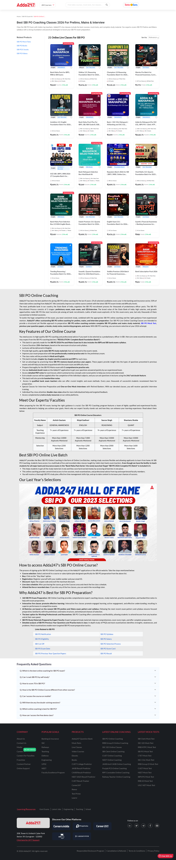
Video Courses (78, 751)
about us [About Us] (21, 739)
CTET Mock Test (144, 755)
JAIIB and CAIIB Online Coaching (116, 764)
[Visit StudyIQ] (61, 836)
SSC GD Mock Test (145, 743)
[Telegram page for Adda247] (143, 825)
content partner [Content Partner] (24, 764)
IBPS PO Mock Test (146, 777)
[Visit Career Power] (82, 836)
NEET (44, 768)
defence (45, 755)
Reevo (74, 789)
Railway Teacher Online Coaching (116, 777)
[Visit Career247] (102, 826)
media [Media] (19, 747)
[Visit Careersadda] (61, 826)
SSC (43, 743)
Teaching (79, 809)
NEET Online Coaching (111, 760)
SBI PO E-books (23, 50)
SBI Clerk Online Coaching (113, 751)
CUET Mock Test (145, 768)
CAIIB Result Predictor (81, 772)
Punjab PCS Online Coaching (114, 768)
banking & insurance (50, 739)
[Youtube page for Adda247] (157, 825)
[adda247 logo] (33, 823)
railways (45, 747)
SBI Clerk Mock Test (146, 739)
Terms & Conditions (137, 851)
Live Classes (77, 747)
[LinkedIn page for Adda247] (129, 825)
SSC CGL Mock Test (146, 760)
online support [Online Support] (23, 768)
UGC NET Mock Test (146, 785)
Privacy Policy (153, 851)
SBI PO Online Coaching (112, 739)
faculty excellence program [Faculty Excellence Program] (53, 772)
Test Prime (76, 793)
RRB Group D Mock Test (148, 764)
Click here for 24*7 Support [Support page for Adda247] (28, 840)
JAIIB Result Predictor (81, 768)
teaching (45, 751)
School (88, 809)
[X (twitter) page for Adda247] (136, 825)
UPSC (44, 764)
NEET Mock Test (145, 772)
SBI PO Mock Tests (24, 42)
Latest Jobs (56, 809)
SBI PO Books (22, 46)
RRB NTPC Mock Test (147, 747)
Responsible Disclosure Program (90, 851)
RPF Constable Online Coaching (115, 772)
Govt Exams (44, 809)
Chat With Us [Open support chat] (165, 856)
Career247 (76, 785)
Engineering (68, 809)
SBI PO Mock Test (145, 751)
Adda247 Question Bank (82, 739)
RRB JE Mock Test (145, 781)
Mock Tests (76, 743)
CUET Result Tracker (80, 781)
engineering (47, 760)
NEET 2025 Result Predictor (83, 777)
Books (74, 760)
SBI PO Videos (22, 53)
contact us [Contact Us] (21, 743)
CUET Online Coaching (112, 755)
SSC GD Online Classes (112, 747)
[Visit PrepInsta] (82, 826)
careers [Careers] (20, 751)
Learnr (74, 798)
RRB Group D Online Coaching (115, 743)
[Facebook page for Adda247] (150, 825)
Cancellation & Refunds (116, 851)
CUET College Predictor (82, 764)
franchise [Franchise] (21, 760)
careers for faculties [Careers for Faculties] (25, 755)
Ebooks (75, 755)
